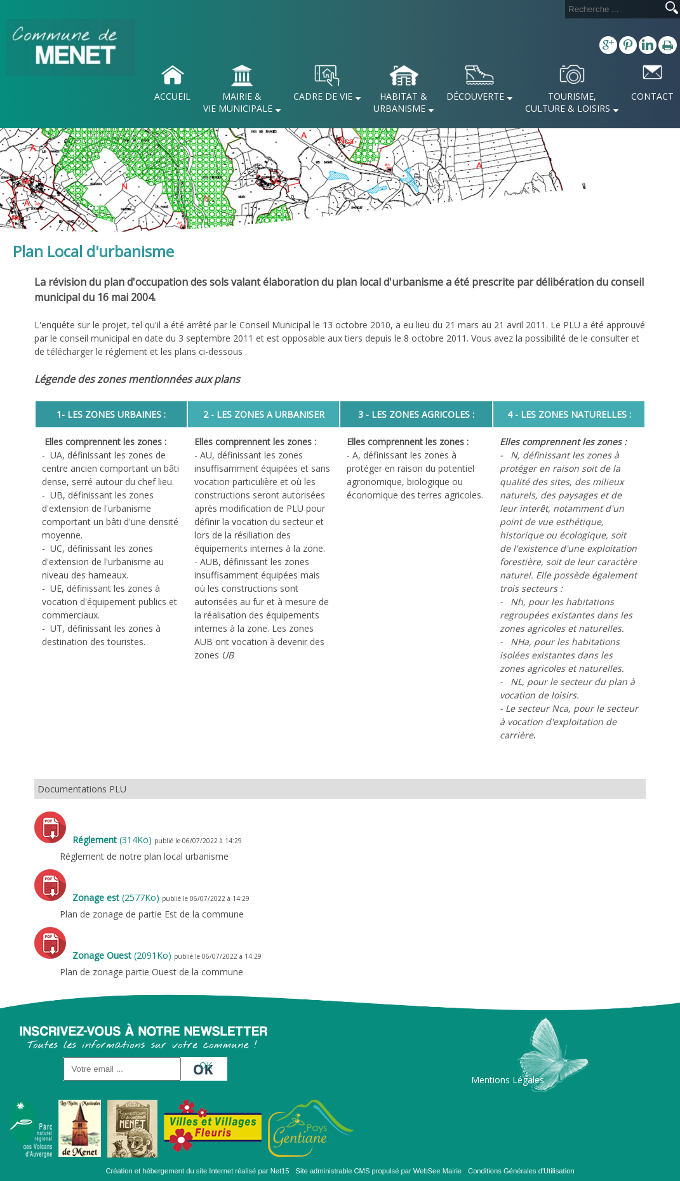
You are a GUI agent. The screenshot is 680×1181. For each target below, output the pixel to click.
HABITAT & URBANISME (400, 102)
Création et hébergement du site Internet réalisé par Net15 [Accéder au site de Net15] (197, 1171)
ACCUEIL (172, 96)
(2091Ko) (123, 955)
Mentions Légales (507, 1080)
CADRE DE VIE (322, 96)
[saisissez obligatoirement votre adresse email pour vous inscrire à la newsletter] (122, 1069)
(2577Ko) (117, 897)
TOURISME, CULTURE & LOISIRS (567, 102)
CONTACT (652, 96)
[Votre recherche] (612, 9)
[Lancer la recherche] (671, 9)
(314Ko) (113, 840)
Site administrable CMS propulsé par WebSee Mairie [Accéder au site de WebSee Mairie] (379, 1171)
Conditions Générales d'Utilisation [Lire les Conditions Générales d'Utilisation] (521, 1171)
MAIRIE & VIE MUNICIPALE (237, 102)
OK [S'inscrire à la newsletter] (205, 1065)
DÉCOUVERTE (475, 96)
